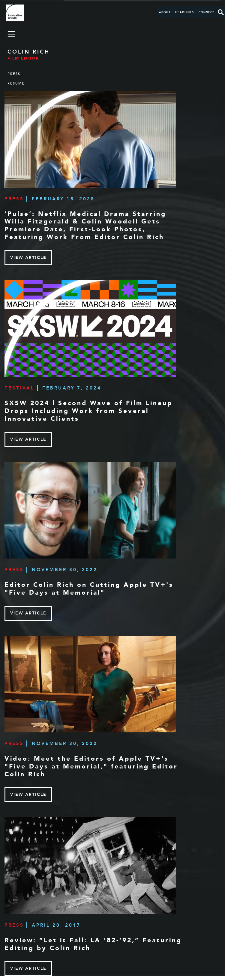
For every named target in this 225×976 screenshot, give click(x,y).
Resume (16, 83)
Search (221, 12)
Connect (206, 12)
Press (14, 74)
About (164, 12)
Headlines (184, 12)
